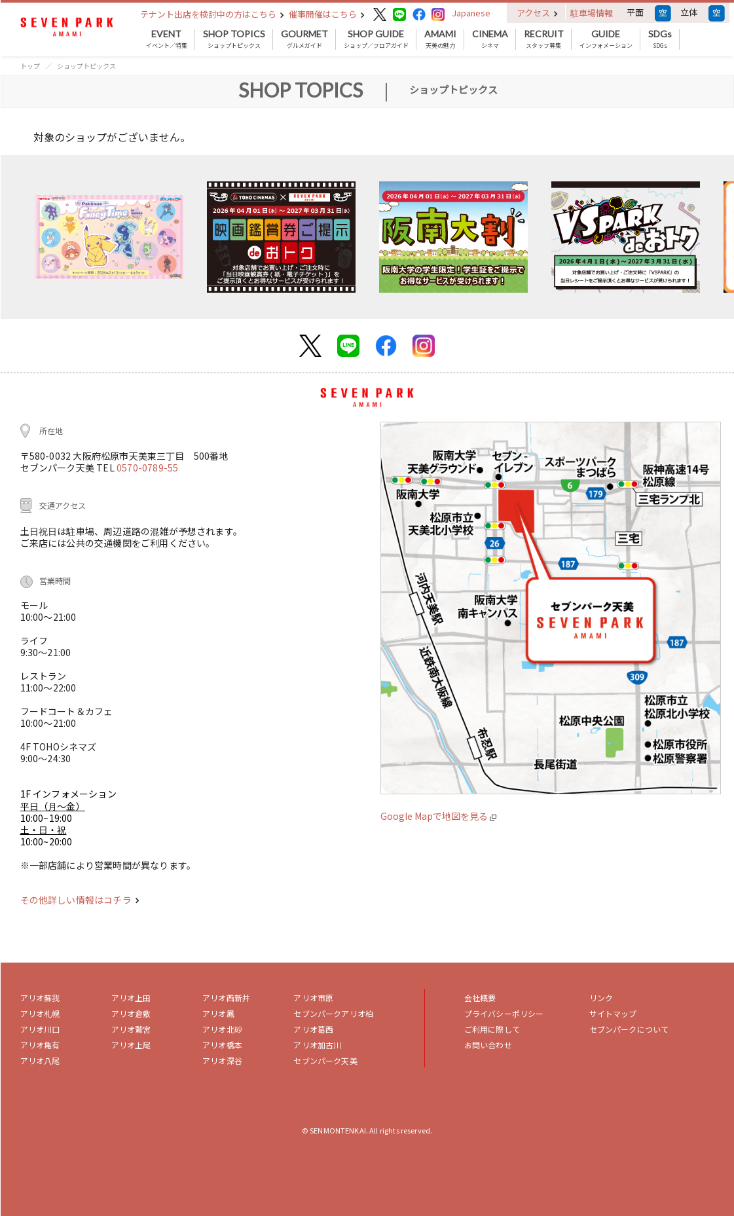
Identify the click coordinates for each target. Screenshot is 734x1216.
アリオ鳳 (218, 1013)
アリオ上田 (131, 997)
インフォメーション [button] (606, 39)
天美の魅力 (440, 39)
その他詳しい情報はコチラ (79, 899)
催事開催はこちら (327, 14)
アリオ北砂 (222, 1029)
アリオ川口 (40, 1029)
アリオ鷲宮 (131, 1029)
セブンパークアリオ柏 (333, 1013)
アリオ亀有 (40, 1044)
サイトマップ (613, 1013)
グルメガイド (304, 39)
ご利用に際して (492, 1029)
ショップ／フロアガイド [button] (376, 39)
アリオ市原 (313, 997)
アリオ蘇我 (40, 997)
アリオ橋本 (222, 1044)
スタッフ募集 (544, 39)
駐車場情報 (591, 13)
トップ (30, 66)
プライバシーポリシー (504, 1013)
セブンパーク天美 (325, 1060)
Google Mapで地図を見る (438, 815)
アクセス (537, 13)
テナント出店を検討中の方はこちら (212, 14)
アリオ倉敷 (131, 1013)
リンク (601, 997)
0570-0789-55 (147, 467)
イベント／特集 (166, 39)
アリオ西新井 (226, 997)
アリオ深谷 (222, 1060)
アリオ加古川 (317, 1044)
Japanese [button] (471, 13)
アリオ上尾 (131, 1044)
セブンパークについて (629, 1029)
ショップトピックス (234, 39)
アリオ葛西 (313, 1029)
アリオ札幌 (40, 1013)
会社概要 (480, 997)
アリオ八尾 (40, 1060)
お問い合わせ (488, 1044)
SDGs (660, 39)
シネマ (490, 39)
